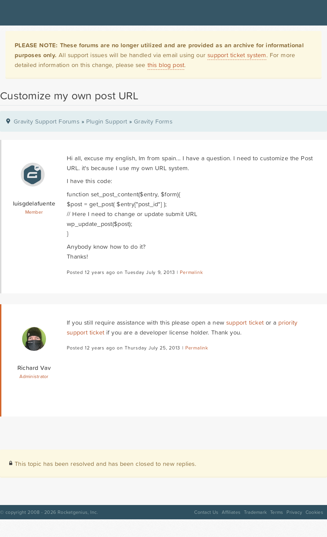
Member (34, 212)
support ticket (245, 322)
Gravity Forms (153, 121)
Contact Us (206, 512)
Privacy (294, 512)
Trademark (255, 512)
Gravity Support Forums (46, 121)
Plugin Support (106, 121)
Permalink (191, 272)
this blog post (166, 64)
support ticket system (236, 55)
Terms (276, 512)
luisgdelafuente (34, 203)
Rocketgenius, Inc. (78, 512)
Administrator (33, 376)
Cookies (314, 512)
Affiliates (231, 512)
